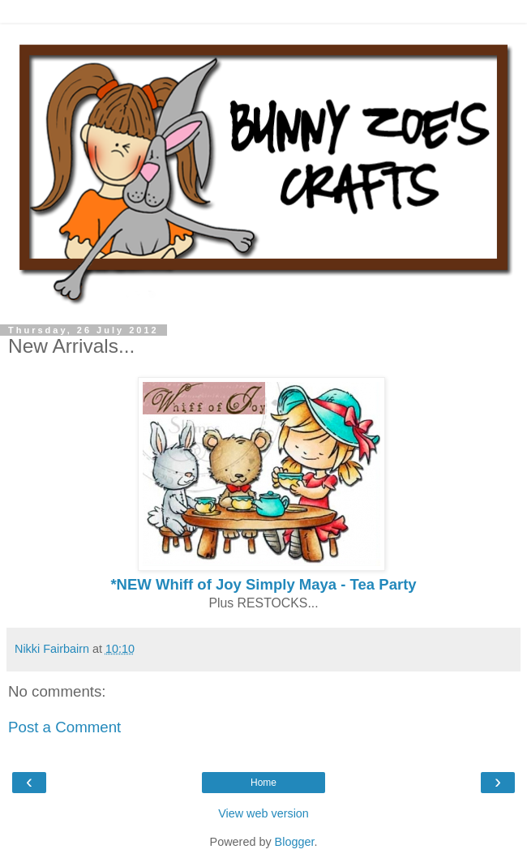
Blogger (295, 841)
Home (263, 782)
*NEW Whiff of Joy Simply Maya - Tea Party (263, 584)
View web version (263, 813)
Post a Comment (64, 727)
